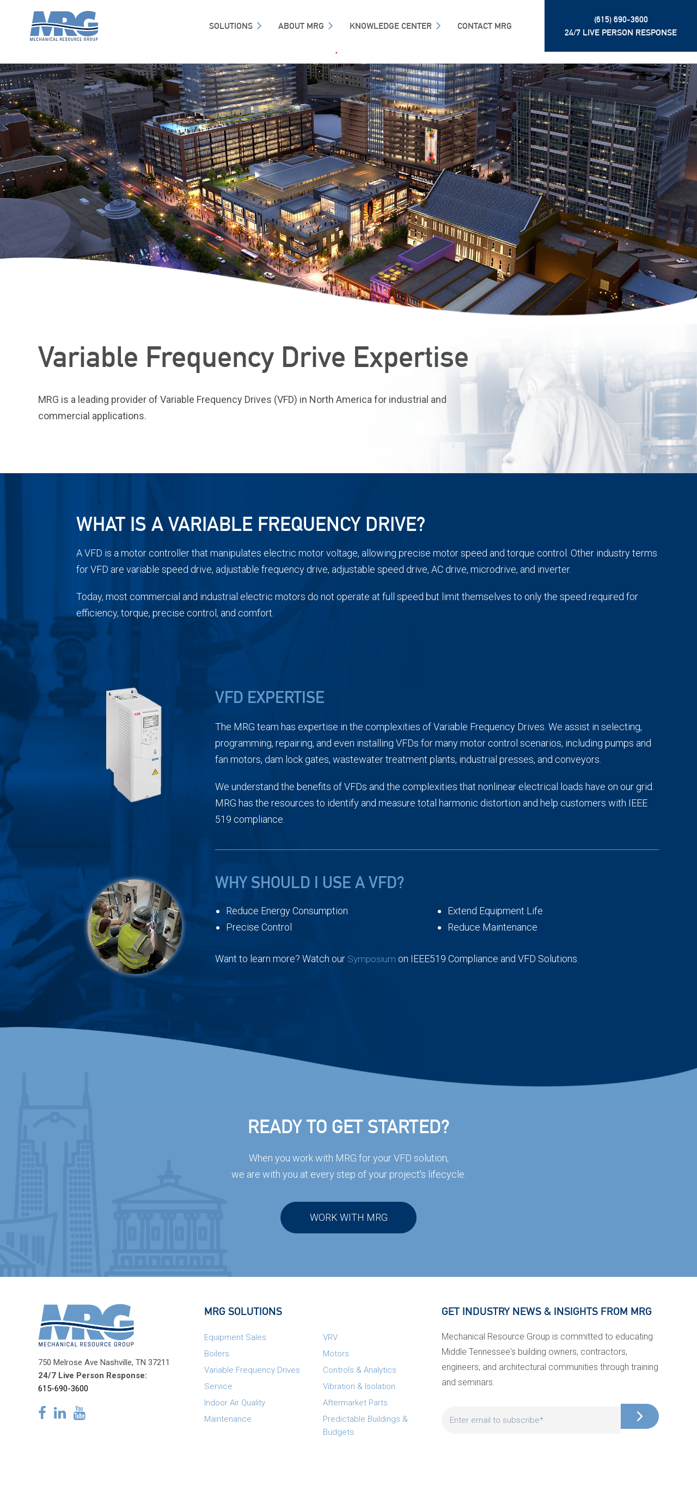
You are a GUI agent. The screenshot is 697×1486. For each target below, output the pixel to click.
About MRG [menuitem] (301, 26)
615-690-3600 (63, 1394)
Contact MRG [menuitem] (484, 26)
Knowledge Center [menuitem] (391, 26)
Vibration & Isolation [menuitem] (359, 1392)
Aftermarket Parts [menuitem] (355, 1408)
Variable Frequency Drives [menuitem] (252, 1375)
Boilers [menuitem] (216, 1359)
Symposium (372, 958)
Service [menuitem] (218, 1392)
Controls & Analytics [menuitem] (359, 1375)
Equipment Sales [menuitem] (235, 1343)
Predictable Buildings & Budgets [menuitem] (365, 1431)
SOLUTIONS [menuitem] (231, 26)
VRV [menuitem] (330, 1343)
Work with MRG (348, 1220)
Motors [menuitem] (336, 1359)
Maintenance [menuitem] (228, 1424)
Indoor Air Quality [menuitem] (234, 1408)
